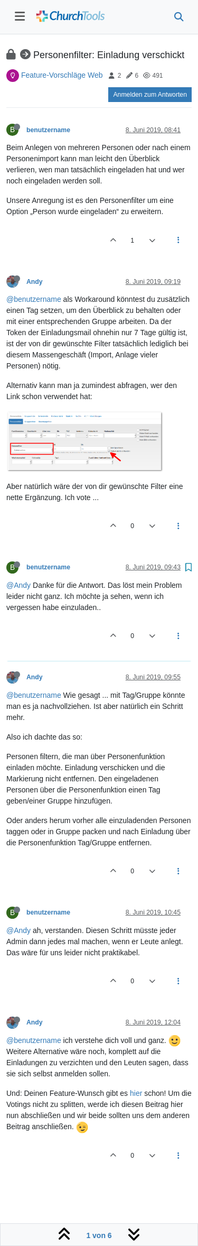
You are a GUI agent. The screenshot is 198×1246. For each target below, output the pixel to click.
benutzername (48, 130)
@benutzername (33, 299)
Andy (34, 281)
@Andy (18, 585)
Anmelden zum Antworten (150, 94)
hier (136, 1093)
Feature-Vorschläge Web (62, 75)
